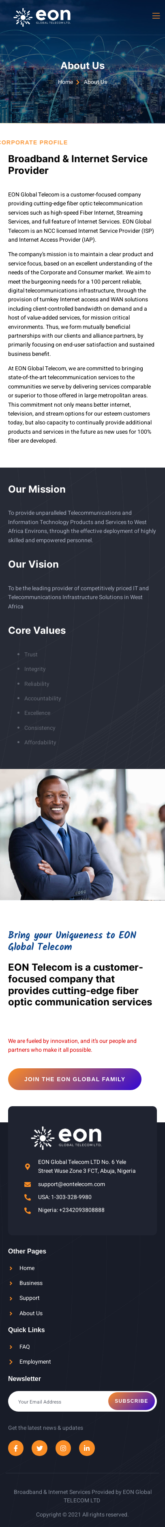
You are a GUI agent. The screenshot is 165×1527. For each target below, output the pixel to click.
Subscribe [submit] (131, 1401)
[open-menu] (155, 16)
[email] (82, 1401)
